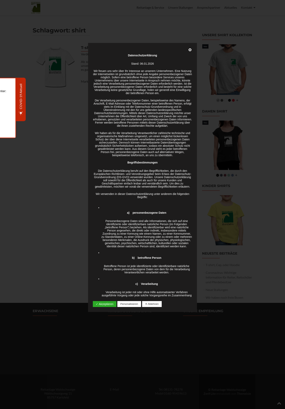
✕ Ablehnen (152, 303)
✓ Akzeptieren (104, 304)
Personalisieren (129, 303)
